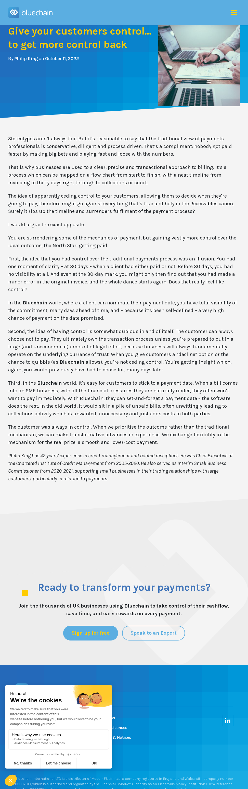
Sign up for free (91, 633)
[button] (234, 12)
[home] (30, 12)
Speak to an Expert (153, 633)
